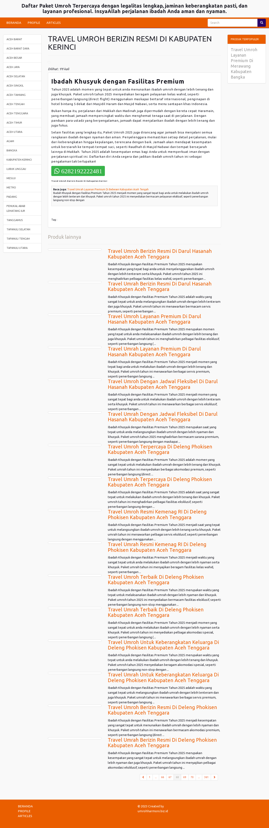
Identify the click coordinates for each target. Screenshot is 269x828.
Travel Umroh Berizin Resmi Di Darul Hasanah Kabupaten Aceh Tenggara (160, 253)
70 (192, 777)
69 (184, 777)
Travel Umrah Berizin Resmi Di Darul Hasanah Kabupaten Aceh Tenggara (160, 286)
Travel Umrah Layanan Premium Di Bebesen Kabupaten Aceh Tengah (108, 189)
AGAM (10, 141)
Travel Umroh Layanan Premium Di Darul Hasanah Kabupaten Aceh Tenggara (154, 319)
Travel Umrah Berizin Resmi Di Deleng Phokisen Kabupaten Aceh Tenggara (162, 742)
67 (170, 777)
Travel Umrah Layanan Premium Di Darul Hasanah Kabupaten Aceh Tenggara (154, 351)
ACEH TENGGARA (17, 113)
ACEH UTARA (14, 131)
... (156, 777)
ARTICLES (53, 22)
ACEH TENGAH (16, 104)
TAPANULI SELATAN (18, 229)
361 (206, 777)
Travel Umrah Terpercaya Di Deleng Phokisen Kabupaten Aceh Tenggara (160, 482)
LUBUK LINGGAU (16, 168)
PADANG (12, 196)
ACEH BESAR (14, 57)
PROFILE (34, 22)
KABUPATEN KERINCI (19, 159)
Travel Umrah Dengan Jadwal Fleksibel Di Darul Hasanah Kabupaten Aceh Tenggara (163, 416)
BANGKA (12, 150)
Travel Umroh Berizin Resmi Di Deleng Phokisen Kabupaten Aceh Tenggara (162, 710)
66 (162, 777)
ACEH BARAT (14, 39)
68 (178, 777)
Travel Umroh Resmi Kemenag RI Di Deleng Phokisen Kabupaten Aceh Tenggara (157, 514)
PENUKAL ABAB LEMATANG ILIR (16, 208)
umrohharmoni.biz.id (153, 811)
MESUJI (11, 178)
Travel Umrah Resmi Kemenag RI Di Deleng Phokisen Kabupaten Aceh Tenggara (157, 547)
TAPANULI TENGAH (18, 238)
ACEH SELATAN (16, 76)
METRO (11, 187)
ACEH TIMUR (14, 122)
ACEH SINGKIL (15, 85)
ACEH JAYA (13, 66)
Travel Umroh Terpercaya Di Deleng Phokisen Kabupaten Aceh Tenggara (160, 449)
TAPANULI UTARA (17, 247)
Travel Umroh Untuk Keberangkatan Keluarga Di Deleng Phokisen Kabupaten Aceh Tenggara (163, 645)
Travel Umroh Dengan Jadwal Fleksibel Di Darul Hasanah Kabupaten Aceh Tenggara (163, 384)
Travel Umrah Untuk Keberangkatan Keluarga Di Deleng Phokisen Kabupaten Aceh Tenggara (163, 677)
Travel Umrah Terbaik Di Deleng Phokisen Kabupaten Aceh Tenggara (156, 612)
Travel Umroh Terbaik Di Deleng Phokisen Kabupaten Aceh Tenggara (156, 579)
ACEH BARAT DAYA (18, 48)
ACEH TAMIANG (16, 94)
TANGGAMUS (15, 220)
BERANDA (13, 22)
